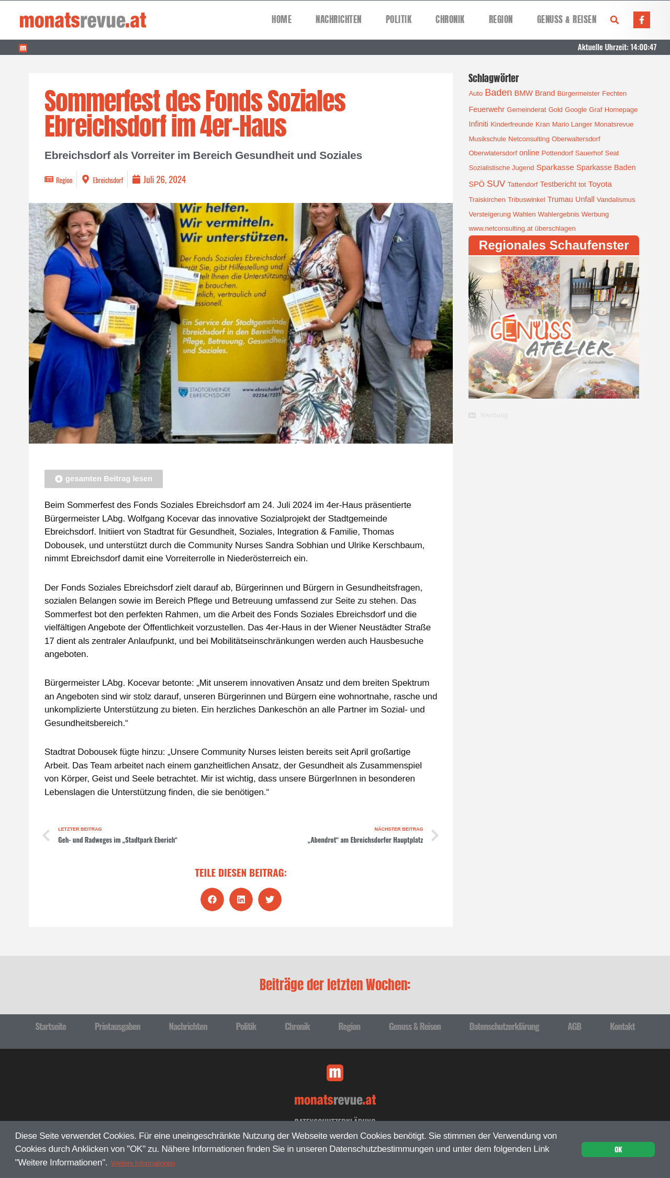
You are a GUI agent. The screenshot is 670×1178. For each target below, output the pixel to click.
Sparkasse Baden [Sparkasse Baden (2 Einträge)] (605, 167)
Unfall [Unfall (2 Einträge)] (585, 199)
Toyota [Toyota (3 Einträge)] (600, 183)
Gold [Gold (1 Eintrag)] (556, 110)
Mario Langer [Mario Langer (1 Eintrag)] (572, 124)
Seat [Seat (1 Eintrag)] (612, 153)
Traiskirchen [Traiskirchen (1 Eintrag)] (486, 199)
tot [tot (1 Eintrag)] (582, 184)
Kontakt (622, 1025)
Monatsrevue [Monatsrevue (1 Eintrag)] (613, 124)
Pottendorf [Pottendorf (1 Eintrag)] (557, 153)
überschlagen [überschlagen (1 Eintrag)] (555, 228)
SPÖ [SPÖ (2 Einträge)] (476, 184)
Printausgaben (117, 1025)
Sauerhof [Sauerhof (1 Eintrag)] (589, 153)
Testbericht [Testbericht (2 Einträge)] (558, 184)
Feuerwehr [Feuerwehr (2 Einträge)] (486, 109)
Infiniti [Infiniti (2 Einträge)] (478, 124)
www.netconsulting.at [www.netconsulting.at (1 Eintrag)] (500, 228)
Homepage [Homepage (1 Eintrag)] (621, 110)
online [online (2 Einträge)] (529, 153)
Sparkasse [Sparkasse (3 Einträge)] (555, 167)
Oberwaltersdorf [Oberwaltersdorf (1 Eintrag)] (576, 139)
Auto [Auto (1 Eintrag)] (475, 93)
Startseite (50, 1025)
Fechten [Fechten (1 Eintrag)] (614, 93)
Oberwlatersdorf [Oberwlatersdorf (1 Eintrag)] (492, 153)
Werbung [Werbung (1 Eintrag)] (595, 214)
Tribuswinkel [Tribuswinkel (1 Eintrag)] (526, 199)
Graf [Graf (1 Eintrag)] (595, 110)
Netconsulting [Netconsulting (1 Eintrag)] (529, 139)
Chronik (450, 19)
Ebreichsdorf (118, 179)
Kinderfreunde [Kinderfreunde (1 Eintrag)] (511, 124)
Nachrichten (339, 19)
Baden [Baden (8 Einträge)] (498, 92)
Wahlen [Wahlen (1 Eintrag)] (524, 214)
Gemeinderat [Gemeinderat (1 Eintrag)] (526, 110)
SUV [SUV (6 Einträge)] (496, 183)
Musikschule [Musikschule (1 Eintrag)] (487, 139)
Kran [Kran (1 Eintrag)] (542, 124)
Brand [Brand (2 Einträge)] (545, 93)
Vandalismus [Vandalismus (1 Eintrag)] (616, 199)
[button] (614, 20)
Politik (399, 19)
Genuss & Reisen (567, 19)
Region (501, 19)
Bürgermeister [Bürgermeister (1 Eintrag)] (578, 93)
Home (282, 19)
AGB (574, 1025)
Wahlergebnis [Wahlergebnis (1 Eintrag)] (558, 214)
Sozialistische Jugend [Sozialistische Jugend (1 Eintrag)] (501, 168)
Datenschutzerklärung (504, 1025)
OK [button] (618, 1147)
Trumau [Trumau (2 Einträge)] (560, 199)
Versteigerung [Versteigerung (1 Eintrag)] (489, 214)
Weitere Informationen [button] (153, 1161)
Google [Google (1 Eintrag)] (576, 110)
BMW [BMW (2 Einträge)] (524, 93)
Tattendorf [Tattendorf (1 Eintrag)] (523, 184)
